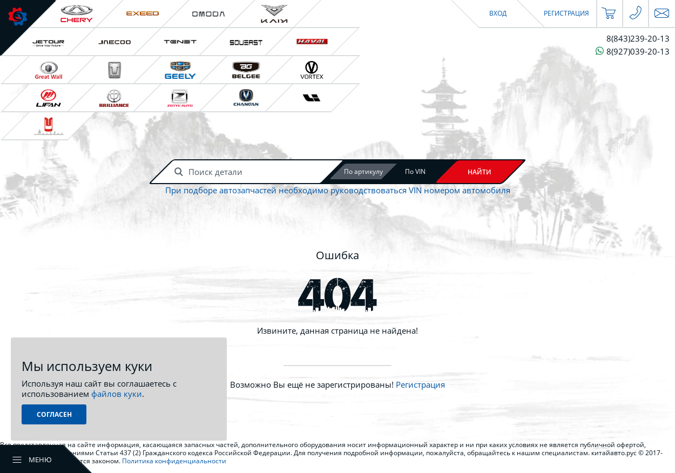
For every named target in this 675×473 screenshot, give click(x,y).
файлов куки (116, 393)
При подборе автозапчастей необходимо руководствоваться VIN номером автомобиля (337, 190)
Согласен (54, 414)
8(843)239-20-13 (638, 38)
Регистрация (420, 384)
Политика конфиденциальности (174, 460)
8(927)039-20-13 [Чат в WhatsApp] (633, 51)
